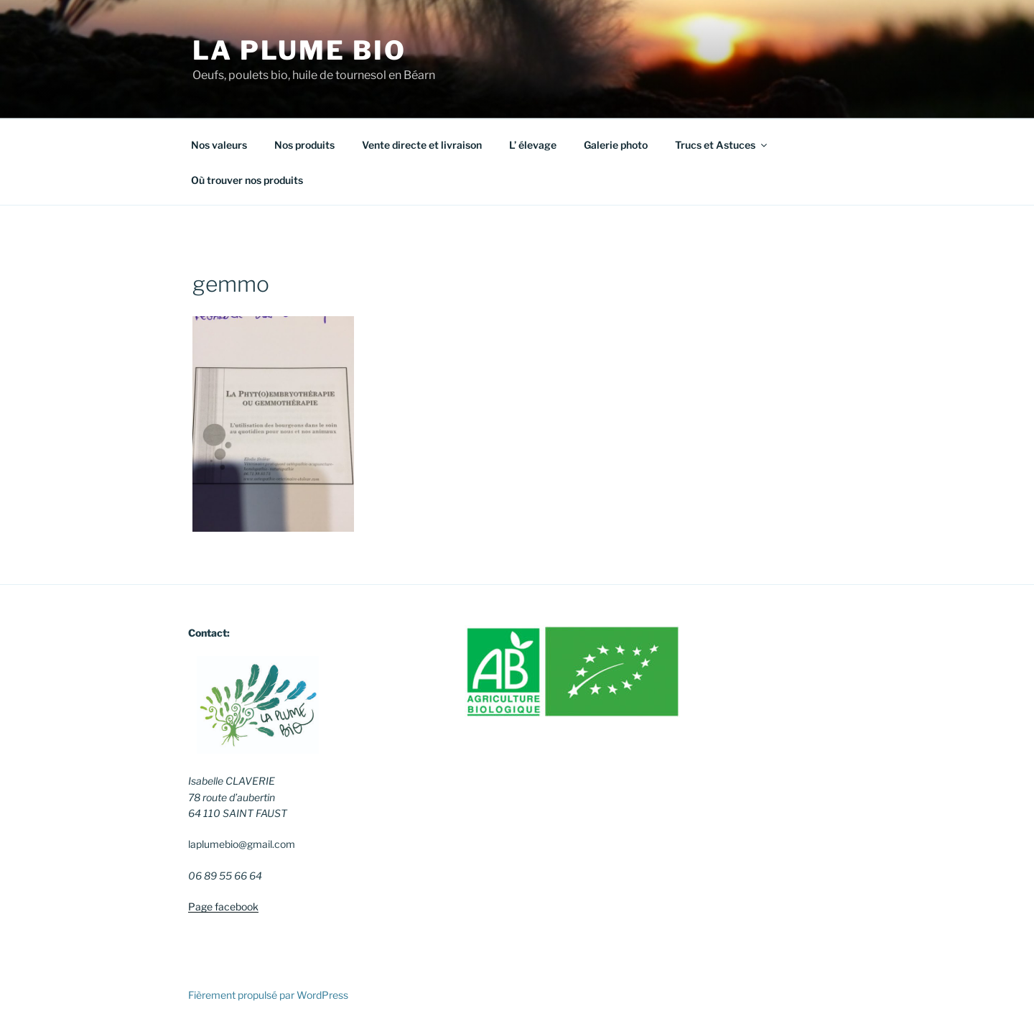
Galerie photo (616, 145)
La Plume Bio (299, 50)
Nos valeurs (219, 145)
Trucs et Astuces (722, 145)
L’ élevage (532, 145)
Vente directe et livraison (422, 145)
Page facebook (223, 906)
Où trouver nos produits (247, 180)
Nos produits (304, 145)
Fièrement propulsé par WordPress (268, 995)
